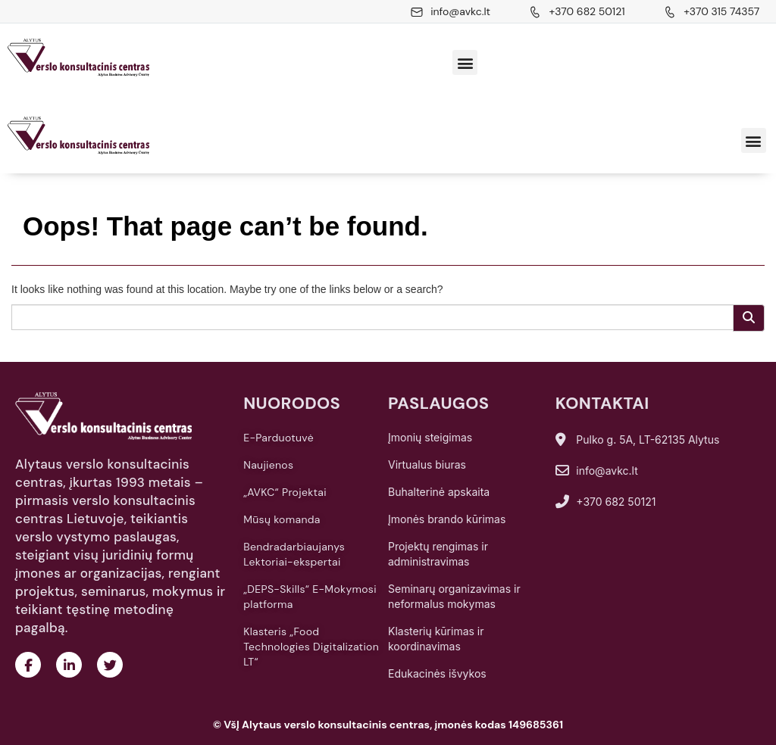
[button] (464, 62)
